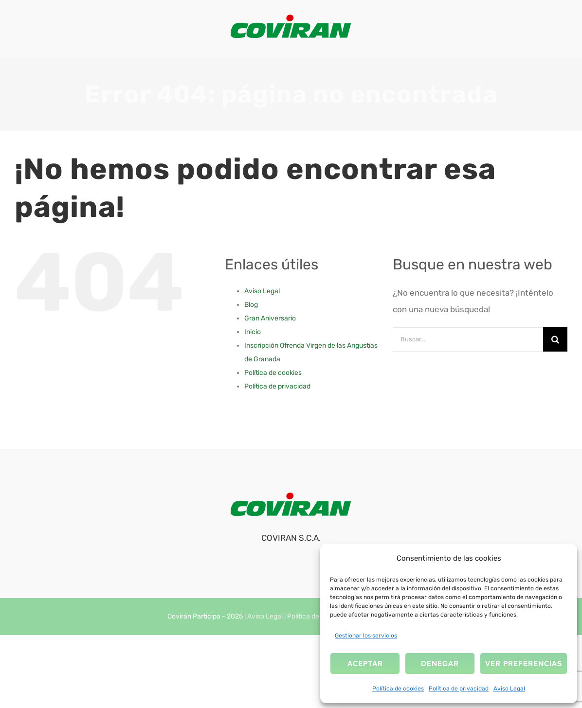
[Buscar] (555, 339)
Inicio (252, 332)
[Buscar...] (468, 339)
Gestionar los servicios (366, 635)
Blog (251, 305)
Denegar (440, 663)
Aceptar (365, 663)
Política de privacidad (459, 688)
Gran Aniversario (270, 318)
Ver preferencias (523, 663)
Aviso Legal (509, 688)
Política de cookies (398, 688)
